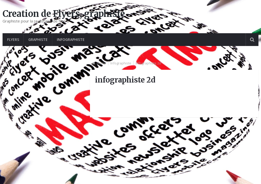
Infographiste (71, 39)
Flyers (13, 39)
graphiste (38, 39)
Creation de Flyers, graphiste (64, 13)
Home (101, 63)
